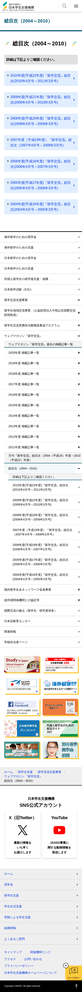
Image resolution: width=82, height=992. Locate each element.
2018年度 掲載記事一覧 (23, 373)
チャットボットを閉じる (66, 965)
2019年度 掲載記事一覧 (23, 363)
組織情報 (10, 928)
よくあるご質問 (14, 939)
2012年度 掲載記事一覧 (23, 436)
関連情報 (10, 631)
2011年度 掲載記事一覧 (23, 447)
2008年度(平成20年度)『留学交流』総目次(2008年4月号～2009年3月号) (40, 121)
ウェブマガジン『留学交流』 (23, 336)
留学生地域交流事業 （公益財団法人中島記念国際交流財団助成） (39, 313)
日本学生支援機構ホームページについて (30, 972)
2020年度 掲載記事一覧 (23, 352)
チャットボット (73, 978)
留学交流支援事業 (16, 300)
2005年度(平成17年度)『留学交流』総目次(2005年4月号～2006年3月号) (40, 185)
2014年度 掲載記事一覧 (23, 415)
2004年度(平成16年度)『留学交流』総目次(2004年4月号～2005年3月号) (40, 206)
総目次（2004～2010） (23, 468)
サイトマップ (13, 952)
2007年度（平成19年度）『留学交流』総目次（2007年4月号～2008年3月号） (41, 142)
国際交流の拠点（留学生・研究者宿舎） (30, 610)
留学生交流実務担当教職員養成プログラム (32, 325)
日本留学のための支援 (19, 268)
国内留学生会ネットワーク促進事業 (27, 589)
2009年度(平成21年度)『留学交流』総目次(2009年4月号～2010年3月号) (40, 99)
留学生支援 (25, 772)
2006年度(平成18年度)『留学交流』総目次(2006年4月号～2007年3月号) (40, 163)
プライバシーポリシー (19, 965)
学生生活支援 (13, 906)
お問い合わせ (33, 959)
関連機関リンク (40, 952)
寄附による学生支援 (17, 917)
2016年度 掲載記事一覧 (23, 394)
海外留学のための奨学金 (20, 237)
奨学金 (8, 884)
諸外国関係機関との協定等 (21, 600)
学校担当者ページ (16, 642)
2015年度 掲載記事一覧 (23, 405)
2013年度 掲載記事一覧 (23, 426)
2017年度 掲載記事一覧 (23, 384)
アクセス (10, 959)
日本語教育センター (17, 621)
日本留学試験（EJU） (18, 289)
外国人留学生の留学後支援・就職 (26, 279)
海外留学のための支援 (19, 247)
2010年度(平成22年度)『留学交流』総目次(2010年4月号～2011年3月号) (40, 78)
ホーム (8, 772)
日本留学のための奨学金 (20, 258)
